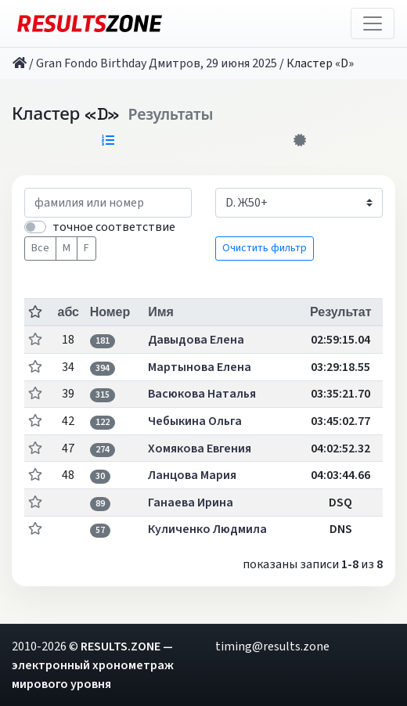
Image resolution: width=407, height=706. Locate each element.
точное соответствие (113, 227)
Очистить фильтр (264, 248)
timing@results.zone (272, 646)
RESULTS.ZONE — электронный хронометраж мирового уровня (93, 665)
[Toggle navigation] (372, 23)
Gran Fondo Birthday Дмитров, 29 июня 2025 (156, 63)
